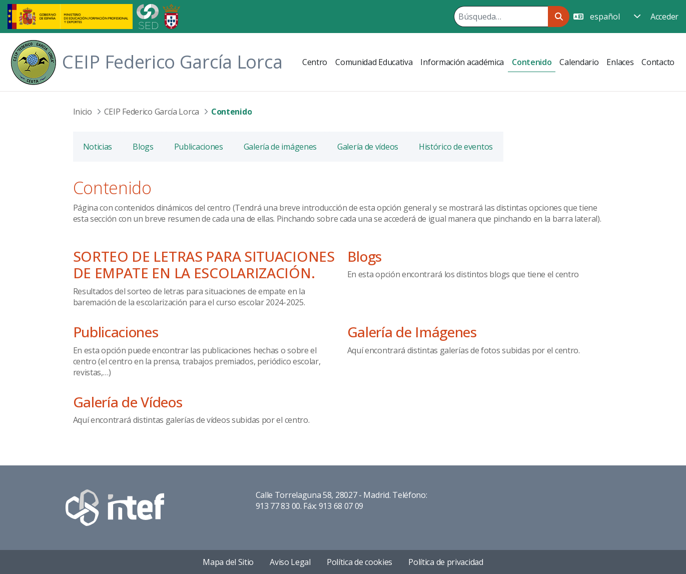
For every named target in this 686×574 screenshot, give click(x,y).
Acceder (664, 16)
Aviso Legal (290, 561)
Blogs (364, 256)
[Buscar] (501, 16)
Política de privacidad (445, 561)
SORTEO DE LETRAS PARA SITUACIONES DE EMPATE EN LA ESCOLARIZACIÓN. (204, 265)
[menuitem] (314, 62)
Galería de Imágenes (412, 331)
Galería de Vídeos (128, 401)
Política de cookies (359, 561)
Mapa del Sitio (228, 561)
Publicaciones (116, 331)
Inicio (82, 111)
